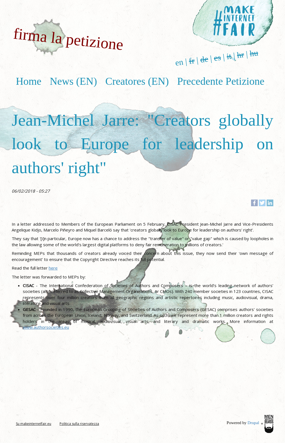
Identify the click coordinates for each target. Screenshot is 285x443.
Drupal (253, 422)
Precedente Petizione (220, 81)
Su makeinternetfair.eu (33, 423)
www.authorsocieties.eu (46, 327)
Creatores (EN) (137, 81)
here (53, 268)
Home (28, 81)
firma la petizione (68, 39)
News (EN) (73, 81)
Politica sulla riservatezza (79, 423)
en (179, 62)
